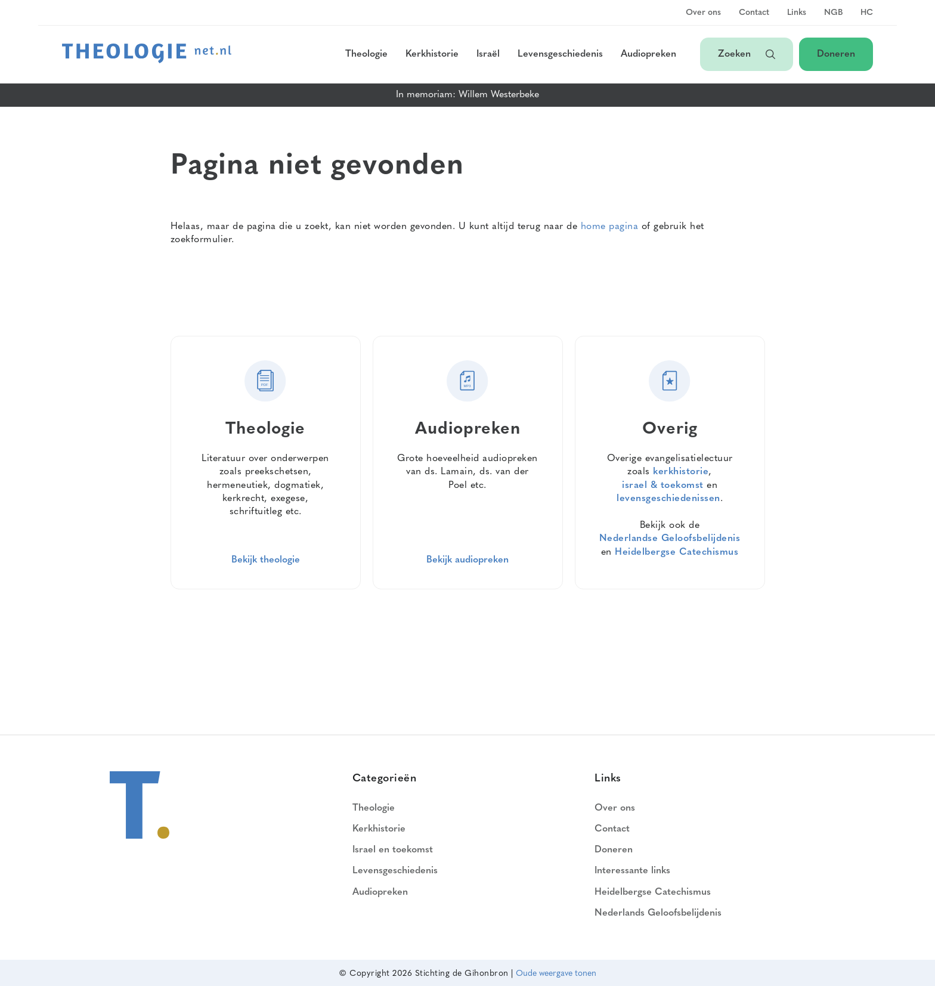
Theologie (366, 54)
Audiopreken (648, 54)
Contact (754, 13)
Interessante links (632, 871)
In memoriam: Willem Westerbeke (467, 95)
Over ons (703, 13)
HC (866, 13)
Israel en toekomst (392, 850)
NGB (833, 13)
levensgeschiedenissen (668, 498)
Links (796, 13)
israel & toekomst (663, 485)
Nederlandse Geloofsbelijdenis (670, 538)
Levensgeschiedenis (560, 54)
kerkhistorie (680, 472)
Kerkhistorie (432, 54)
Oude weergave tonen (556, 973)
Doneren (836, 54)
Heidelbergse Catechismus (676, 552)
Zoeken (746, 54)
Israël (488, 54)
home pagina (610, 226)
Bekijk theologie (265, 560)
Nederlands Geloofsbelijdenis (658, 913)
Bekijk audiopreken (467, 560)
